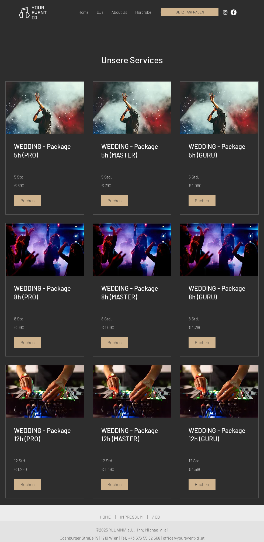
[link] (44, 150)
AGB (156, 517)
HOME (105, 517)
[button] (100, 12)
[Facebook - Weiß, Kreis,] (234, 12)
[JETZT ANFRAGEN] (189, 12)
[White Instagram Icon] (225, 12)
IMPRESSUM (131, 517)
